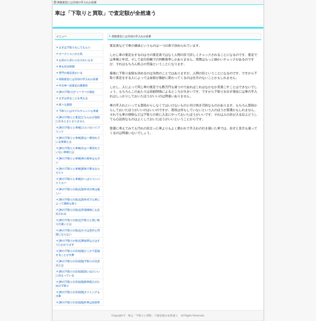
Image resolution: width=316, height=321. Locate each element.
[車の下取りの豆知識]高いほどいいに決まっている (78, 273)
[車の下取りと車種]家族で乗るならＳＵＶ (78, 170)
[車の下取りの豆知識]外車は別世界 (79, 302)
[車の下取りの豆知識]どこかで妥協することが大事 (78, 252)
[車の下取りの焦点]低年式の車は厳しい (78, 191)
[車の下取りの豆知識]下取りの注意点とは (78, 263)
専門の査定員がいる (71, 72)
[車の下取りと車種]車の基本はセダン (78, 160)
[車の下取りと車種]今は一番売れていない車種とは (78, 150)
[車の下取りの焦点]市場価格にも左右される (78, 211)
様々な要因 (65, 104)
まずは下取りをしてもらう (74, 47)
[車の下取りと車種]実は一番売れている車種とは (78, 139)
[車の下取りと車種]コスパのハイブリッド (78, 129)
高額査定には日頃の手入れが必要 (78, 79)
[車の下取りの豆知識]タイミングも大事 (78, 294)
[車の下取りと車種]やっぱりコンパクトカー (78, 180)
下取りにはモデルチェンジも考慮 (78, 110)
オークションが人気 (71, 53)
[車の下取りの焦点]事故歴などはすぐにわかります (78, 242)
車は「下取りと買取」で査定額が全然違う (105, 13)
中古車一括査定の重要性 (73, 85)
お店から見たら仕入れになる (76, 60)
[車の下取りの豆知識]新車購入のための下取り (78, 283)
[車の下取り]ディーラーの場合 (77, 91)
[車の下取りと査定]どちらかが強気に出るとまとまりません (78, 119)
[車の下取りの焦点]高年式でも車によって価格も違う (78, 201)
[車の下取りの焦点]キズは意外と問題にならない (78, 232)
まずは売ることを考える (73, 98)
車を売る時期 (67, 66)
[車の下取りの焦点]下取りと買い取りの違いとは (78, 222)
